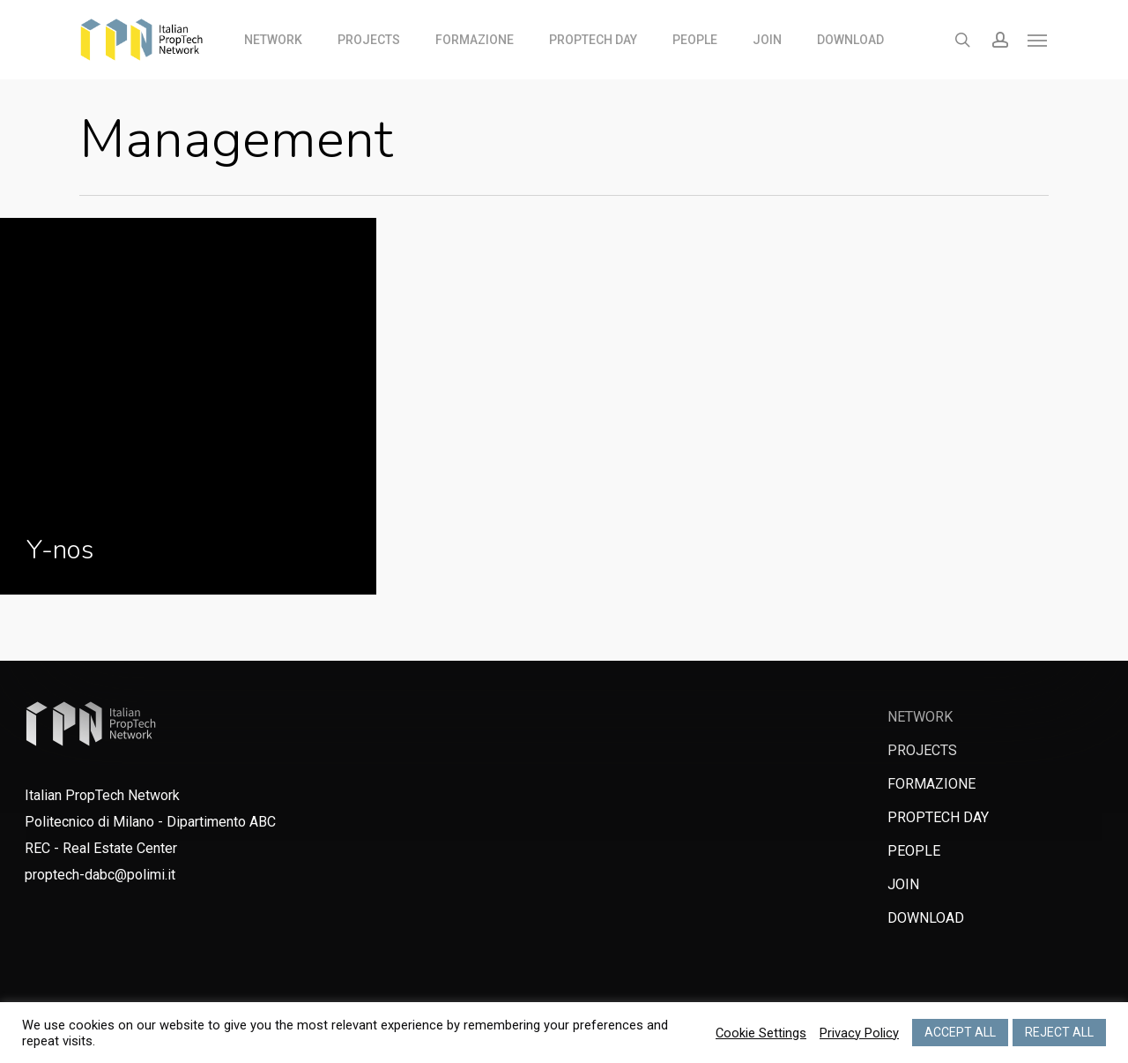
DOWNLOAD (925, 918)
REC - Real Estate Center (101, 848)
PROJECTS (922, 750)
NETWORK (920, 716)
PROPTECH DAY (938, 817)
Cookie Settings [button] (761, 1033)
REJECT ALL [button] (1059, 1032)
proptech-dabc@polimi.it (100, 874)
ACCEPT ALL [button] (960, 1032)
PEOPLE (913, 850)
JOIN (903, 884)
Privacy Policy (859, 1033)
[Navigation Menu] (1038, 40)
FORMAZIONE (931, 783)
